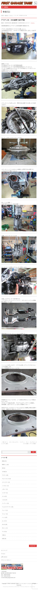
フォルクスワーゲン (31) (7, 506)
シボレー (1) (5, 489)
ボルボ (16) (4, 524)
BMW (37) (4, 461)
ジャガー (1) (5, 492)
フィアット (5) (5, 503)
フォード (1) (5, 510)
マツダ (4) (4, 531)
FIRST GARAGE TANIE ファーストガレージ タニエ (19, 583)
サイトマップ (4, 550)
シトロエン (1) (5, 485)
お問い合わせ (4, 556)
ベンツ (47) (4, 517)
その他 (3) (4, 471)
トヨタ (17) (4, 499)
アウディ (33, 22)
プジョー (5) (5, 514)
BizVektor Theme (19, 586)
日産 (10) (4, 538)
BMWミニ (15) (5, 464)
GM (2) (3, 468)
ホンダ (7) (4, 521)
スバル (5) (4, 496)
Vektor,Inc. (27, 586)
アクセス (3, 553)
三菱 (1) (4, 535)
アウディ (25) (5, 475)
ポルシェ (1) (5, 528)
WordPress (11, 586)
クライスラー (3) (6, 482)
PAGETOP (33, 545)
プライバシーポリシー (6, 560)
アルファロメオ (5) (6, 478)
